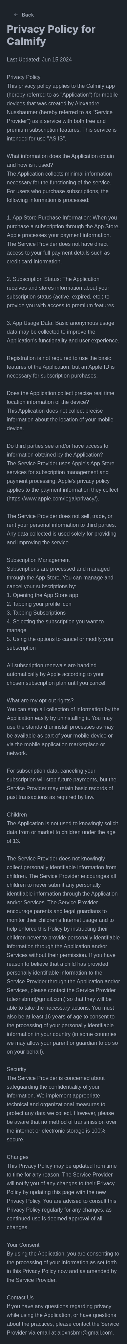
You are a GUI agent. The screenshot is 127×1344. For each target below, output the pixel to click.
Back (23, 14)
